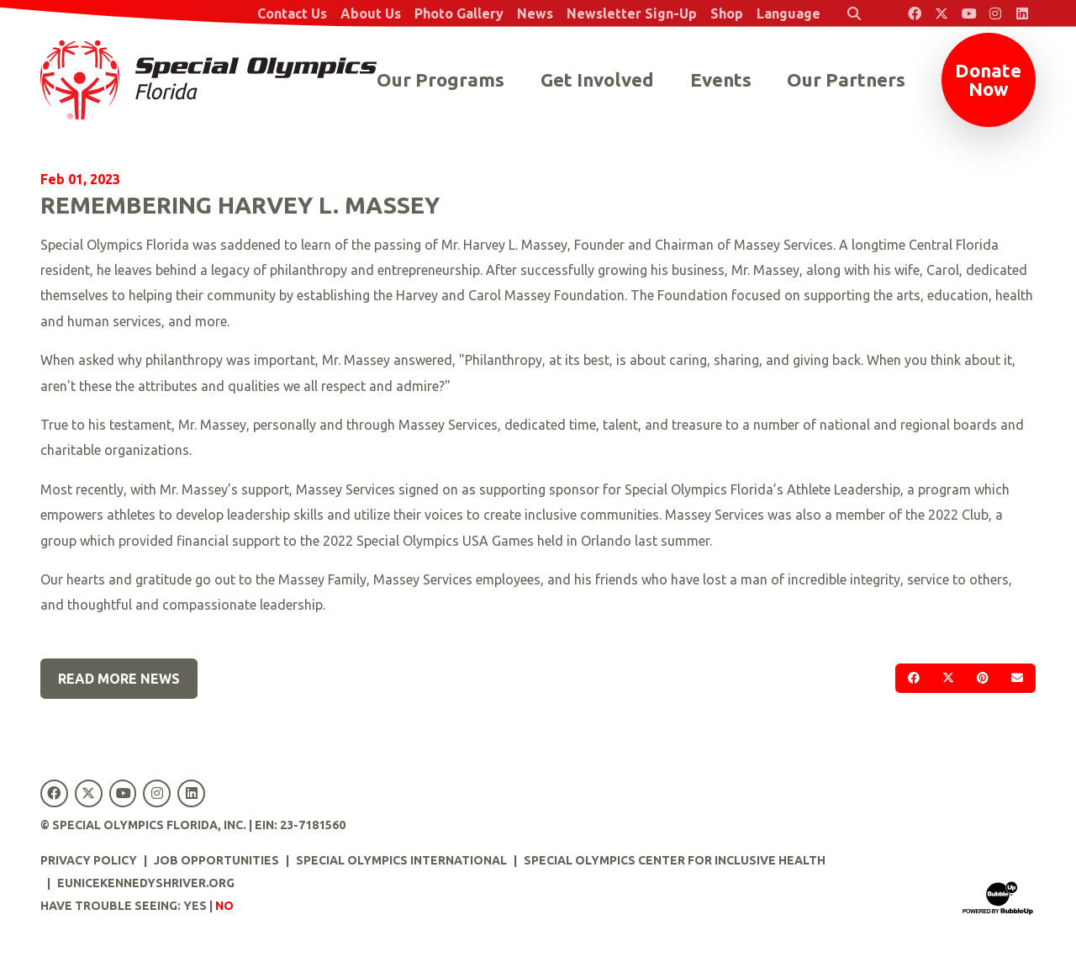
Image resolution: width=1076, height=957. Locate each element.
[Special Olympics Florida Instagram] (995, 13)
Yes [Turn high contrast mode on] (195, 905)
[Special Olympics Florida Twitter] (941, 13)
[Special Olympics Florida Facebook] (914, 13)
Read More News (119, 678)
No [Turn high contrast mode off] (224, 905)
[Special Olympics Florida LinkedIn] (1022, 13)
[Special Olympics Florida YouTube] (968, 13)
